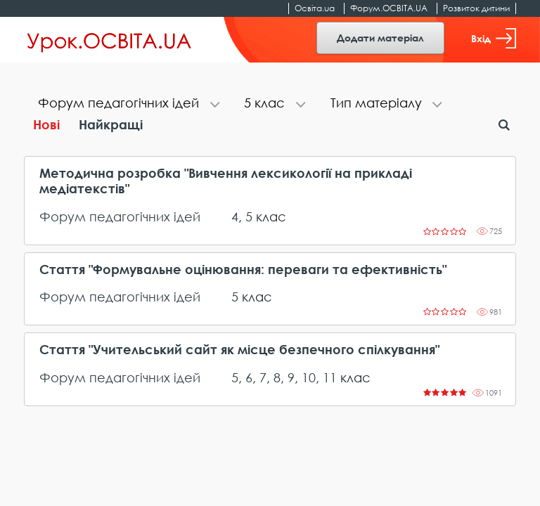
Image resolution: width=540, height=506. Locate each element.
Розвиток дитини (476, 8)
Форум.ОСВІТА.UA (389, 8)
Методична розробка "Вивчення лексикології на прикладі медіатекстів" (225, 181)
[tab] (127, 104)
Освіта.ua (315, 8)
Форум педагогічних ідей (119, 216)
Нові (46, 124)
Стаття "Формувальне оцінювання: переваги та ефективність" (242, 269)
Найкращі (111, 124)
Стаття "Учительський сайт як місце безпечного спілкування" (239, 349)
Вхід (493, 38)
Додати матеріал (380, 38)
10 (309, 377)
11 (330, 377)
